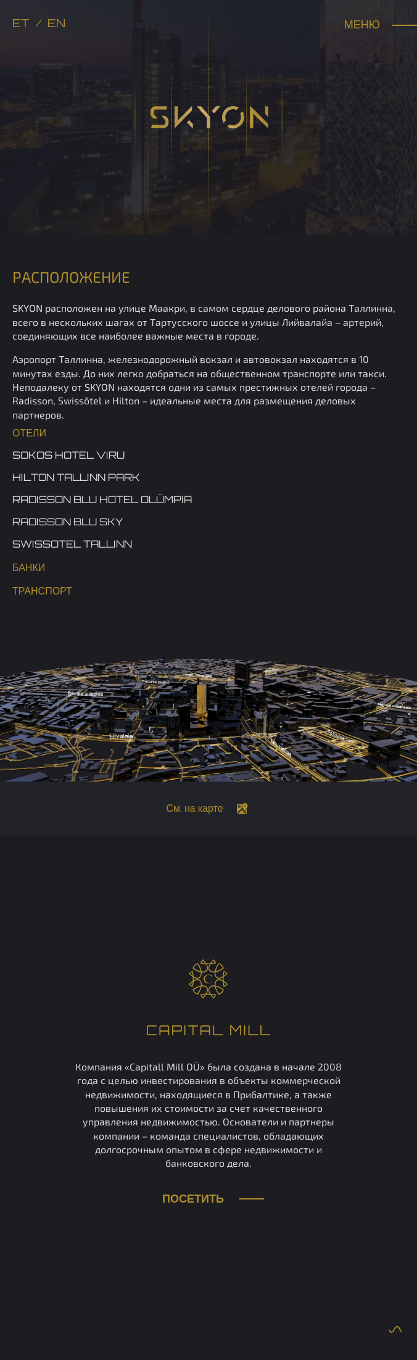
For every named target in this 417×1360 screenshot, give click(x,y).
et (21, 24)
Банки (28, 569)
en (56, 24)
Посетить (208, 1200)
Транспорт (42, 592)
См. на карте (194, 809)
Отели (29, 434)
